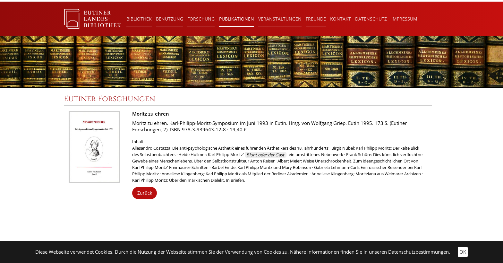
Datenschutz (371, 19)
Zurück (144, 193)
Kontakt (340, 19)
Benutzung (169, 19)
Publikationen (236, 19)
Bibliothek (139, 19)
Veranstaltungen (280, 19)
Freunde (316, 19)
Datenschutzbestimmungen (418, 252)
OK (462, 252)
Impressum (404, 19)
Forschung (201, 19)
